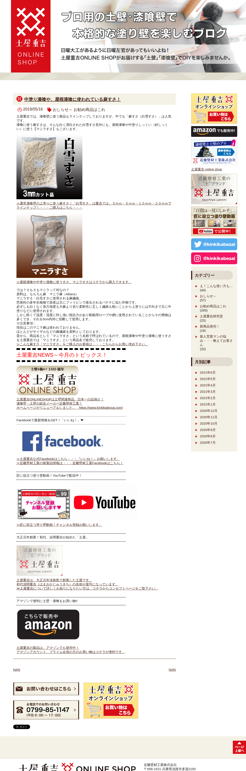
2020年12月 (208, 411)
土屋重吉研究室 (211, 316)
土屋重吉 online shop (206, 169)
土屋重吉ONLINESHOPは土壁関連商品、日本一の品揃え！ (60, 399)
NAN (16, 669)
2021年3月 (208, 391)
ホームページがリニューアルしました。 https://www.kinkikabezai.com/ (69, 407)
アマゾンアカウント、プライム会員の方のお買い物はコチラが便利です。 (70, 652)
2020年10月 (208, 423)
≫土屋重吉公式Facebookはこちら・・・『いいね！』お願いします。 (68, 459)
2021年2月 (208, 398)
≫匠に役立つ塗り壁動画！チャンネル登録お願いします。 (59, 525)
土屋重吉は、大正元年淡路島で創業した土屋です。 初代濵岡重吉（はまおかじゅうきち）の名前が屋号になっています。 (67, 580)
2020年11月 (208, 417)
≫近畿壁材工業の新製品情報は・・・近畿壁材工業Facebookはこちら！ (69, 463)
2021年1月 (208, 404)
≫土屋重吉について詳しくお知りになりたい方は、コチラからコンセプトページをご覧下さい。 (87, 588)
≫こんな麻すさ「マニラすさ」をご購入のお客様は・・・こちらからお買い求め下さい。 (82, 344)
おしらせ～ (62, 109)
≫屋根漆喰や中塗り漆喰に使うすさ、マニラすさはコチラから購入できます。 (74, 282)
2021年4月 (208, 385)
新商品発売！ (210, 326)
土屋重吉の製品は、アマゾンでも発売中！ (47, 648)
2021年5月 (208, 379)
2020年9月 (208, 430)
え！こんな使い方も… (216, 286)
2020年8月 (208, 436)
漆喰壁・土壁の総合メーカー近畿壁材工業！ (49, 403)
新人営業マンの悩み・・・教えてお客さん (216, 341)
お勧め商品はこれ (89, 109)
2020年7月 (208, 442)
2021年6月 (208, 372)
